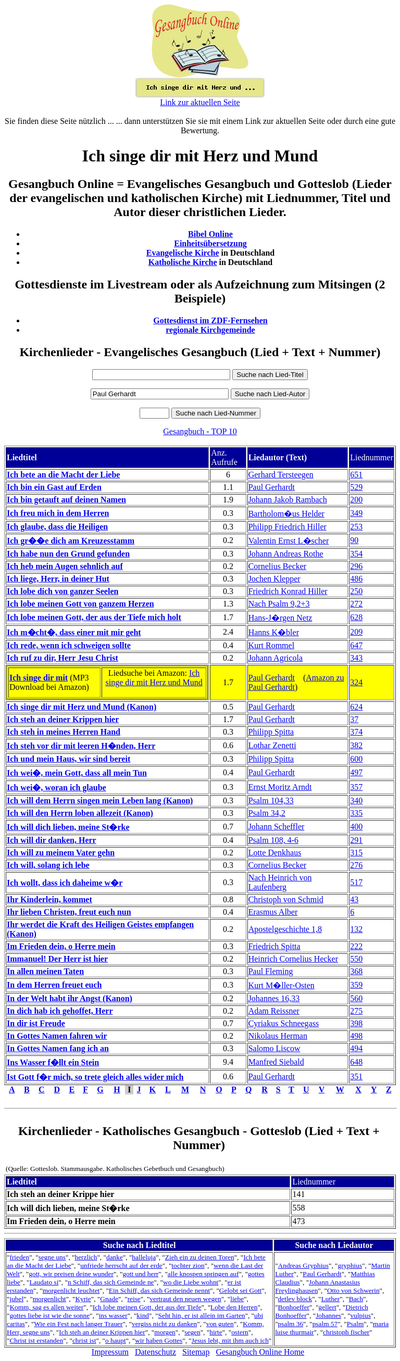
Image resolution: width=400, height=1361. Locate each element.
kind (142, 1315)
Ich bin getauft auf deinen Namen (66, 499)
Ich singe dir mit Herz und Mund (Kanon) (81, 706)
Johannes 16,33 (274, 998)
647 (356, 645)
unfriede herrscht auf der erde (121, 1265)
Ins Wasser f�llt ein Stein (53, 1062)
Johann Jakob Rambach (287, 499)
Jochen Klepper (274, 578)
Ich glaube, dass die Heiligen (57, 526)
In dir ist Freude (36, 1023)
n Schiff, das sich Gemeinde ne (111, 1282)
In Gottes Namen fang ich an (58, 1048)
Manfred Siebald (276, 1061)
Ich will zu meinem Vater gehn (61, 852)
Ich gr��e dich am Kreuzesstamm (70, 540)
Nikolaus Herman (277, 1035)
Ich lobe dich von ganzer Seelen (62, 591)
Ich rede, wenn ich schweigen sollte (69, 645)
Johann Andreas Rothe (285, 553)
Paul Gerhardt (271, 487)
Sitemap (195, 1351)
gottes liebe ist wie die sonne (49, 1315)
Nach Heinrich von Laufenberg (280, 882)
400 (356, 826)
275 (356, 1010)
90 (354, 540)
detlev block (295, 1299)
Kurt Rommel (271, 645)
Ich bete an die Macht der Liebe (63, 474)
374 (356, 731)
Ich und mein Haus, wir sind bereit (68, 758)
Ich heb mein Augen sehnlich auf (65, 566)
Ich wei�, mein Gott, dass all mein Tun (77, 772)
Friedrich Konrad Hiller (288, 591)
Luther (330, 1299)
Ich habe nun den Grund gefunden (68, 553)
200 (356, 499)
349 (356, 513)
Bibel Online (210, 234)
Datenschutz (155, 1351)
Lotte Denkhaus (275, 852)
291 (356, 840)
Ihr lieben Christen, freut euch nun (69, 912)
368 (356, 971)
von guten (220, 1324)
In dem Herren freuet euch (54, 984)
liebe (237, 1299)
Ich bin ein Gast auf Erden (54, 487)
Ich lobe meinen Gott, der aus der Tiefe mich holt (94, 617)
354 (356, 553)
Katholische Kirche (182, 262)
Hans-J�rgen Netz (280, 617)
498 (356, 1035)
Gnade (109, 1299)
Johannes (328, 1315)
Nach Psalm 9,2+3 (279, 603)
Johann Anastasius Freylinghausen (317, 1286)
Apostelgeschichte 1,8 (285, 929)
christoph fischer (346, 1332)
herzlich (86, 1257)
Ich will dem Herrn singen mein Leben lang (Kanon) (100, 800)
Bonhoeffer (293, 1307)
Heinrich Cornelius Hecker (293, 958)
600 (356, 758)
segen (192, 1332)
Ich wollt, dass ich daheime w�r (64, 882)
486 (356, 578)
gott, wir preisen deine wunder (71, 1274)
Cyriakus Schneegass (283, 1023)
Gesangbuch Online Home (260, 1351)
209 (356, 631)
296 (356, 566)
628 (356, 617)
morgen (164, 1332)
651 (356, 474)
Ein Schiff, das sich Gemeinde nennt (159, 1290)
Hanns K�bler (273, 632)
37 (354, 719)
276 (356, 865)
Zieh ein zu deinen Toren (199, 1257)
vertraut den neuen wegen (185, 1299)
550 (356, 958)
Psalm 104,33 (271, 800)
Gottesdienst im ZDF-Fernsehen (210, 320)
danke (114, 1257)
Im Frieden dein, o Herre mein (61, 946)
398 (356, 1023)
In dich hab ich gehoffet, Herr (60, 1010)
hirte (215, 1332)
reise (134, 1299)
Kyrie (83, 1299)
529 (356, 487)
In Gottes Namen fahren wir (57, 1035)
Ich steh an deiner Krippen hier (63, 719)
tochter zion (187, 1265)
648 (356, 1061)
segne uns (52, 1257)
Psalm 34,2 (266, 813)
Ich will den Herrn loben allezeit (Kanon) (80, 813)
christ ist (84, 1340)
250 (356, 591)
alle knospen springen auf (203, 1274)
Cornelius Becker (277, 566)
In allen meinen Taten (45, 971)
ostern (239, 1332)
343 (356, 657)
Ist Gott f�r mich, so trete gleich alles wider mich (95, 1077)
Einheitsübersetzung (210, 243)
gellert (327, 1307)
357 (356, 787)
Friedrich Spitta (274, 946)
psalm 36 (291, 1324)
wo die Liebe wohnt (190, 1282)
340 (356, 800)
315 (356, 852)
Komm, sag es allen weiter (46, 1307)
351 (356, 1076)
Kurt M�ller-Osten (281, 985)
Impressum (110, 1351)
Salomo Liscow (274, 1048)
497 (356, 772)
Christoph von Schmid (285, 899)
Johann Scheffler (276, 826)
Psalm (355, 1324)
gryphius (350, 1265)
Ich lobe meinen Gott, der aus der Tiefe (147, 1307)
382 (356, 745)
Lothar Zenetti (272, 745)
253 (356, 526)
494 (356, 1048)
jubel (16, 1299)
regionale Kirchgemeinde (210, 329)
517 (356, 882)
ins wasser (113, 1315)
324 (356, 682)
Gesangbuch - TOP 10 (199, 431)
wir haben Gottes (158, 1340)
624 (356, 706)
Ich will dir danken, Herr (51, 840)
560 (356, 998)
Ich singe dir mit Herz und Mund (154, 678)
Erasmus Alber (273, 912)
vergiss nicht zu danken (164, 1324)
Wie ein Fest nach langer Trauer (78, 1324)
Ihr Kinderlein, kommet (49, 899)
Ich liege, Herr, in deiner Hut (58, 578)
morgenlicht (49, 1299)
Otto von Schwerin (353, 1290)
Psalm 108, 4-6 (273, 840)
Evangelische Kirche (182, 252)
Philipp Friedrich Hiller (287, 526)
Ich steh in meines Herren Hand (63, 731)
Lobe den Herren (233, 1307)
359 (356, 984)
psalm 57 (325, 1324)
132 (356, 929)
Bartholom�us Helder (286, 513)
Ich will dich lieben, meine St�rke (68, 827)
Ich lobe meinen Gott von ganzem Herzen (80, 603)
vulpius (361, 1315)
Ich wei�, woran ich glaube (56, 787)
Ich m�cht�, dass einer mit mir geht (74, 632)
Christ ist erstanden (36, 1340)
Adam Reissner (273, 1010)
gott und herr (140, 1274)
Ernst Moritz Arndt (280, 787)
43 (354, 899)
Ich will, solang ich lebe (48, 865)
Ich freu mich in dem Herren (58, 513)
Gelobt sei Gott (240, 1290)
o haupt (115, 1340)
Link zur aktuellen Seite (200, 102)
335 (356, 813)
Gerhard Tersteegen (281, 474)
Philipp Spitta (271, 731)
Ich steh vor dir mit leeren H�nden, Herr (81, 745)
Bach (356, 1299)
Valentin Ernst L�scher (288, 540)
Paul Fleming (270, 971)
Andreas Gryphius (303, 1265)
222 (356, 946)
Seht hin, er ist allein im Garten (201, 1315)
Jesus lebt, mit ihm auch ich (230, 1340)
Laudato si (43, 1282)
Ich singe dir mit (38, 677)
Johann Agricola (275, 657)
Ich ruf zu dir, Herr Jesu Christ (62, 657)
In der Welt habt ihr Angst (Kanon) (69, 998)
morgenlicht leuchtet (71, 1290)
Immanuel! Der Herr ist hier (57, 958)
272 (356, 603)
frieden (19, 1257)
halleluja (144, 1257)
